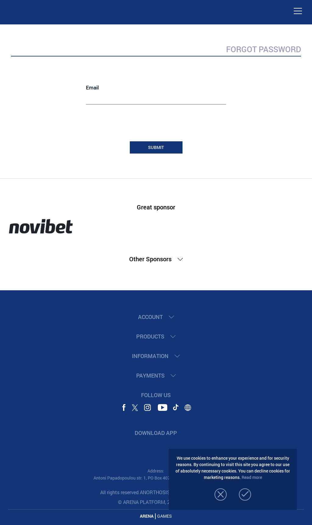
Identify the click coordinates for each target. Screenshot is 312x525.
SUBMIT (156, 147)
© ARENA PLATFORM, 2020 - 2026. (156, 502)
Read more (252, 477)
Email (92, 87)
